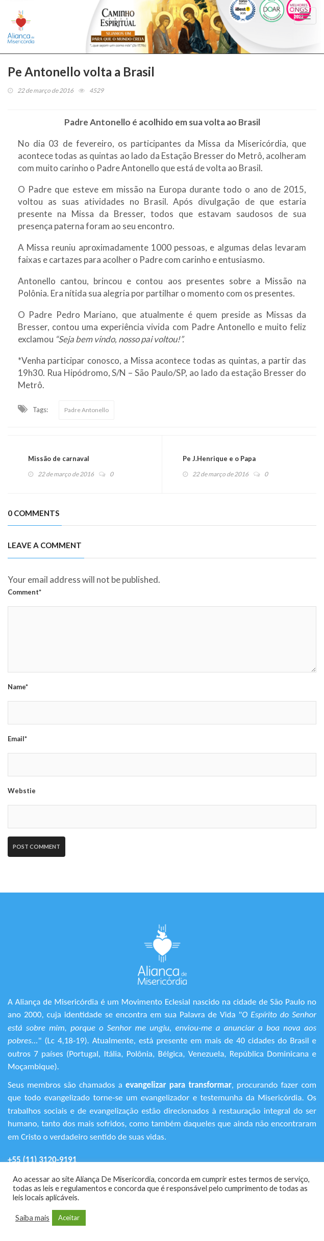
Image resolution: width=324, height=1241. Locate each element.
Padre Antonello (86, 410)
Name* (18, 687)
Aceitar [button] (69, 1217)
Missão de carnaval (58, 458)
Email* (17, 739)
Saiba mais (32, 1217)
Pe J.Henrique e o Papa (219, 458)
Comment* (24, 592)
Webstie (22, 791)
